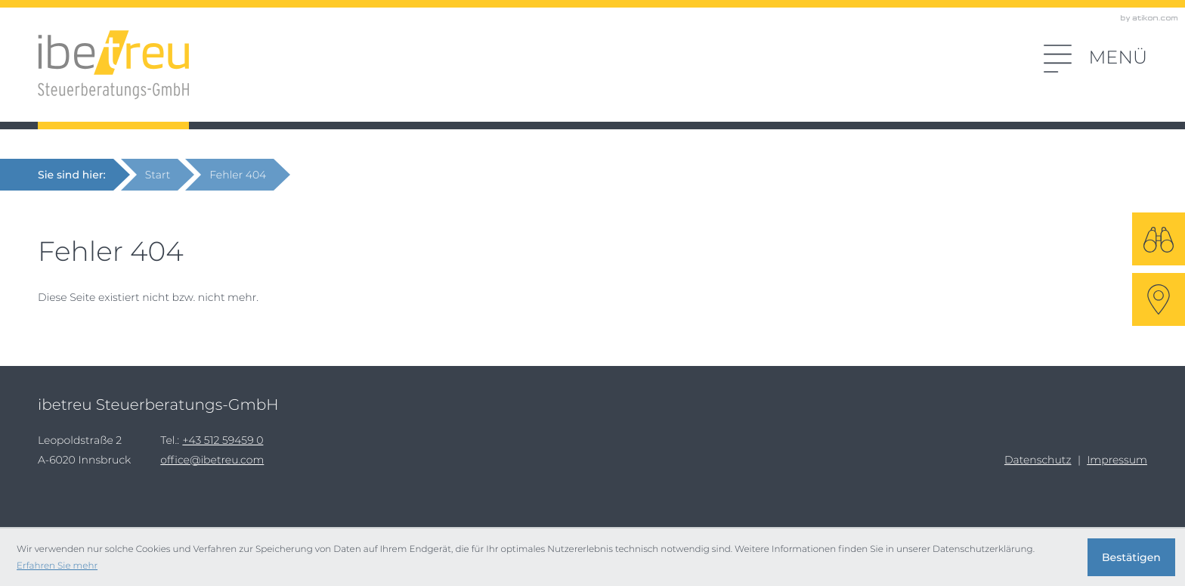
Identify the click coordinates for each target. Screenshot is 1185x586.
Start (158, 174)
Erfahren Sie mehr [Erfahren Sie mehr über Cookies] (57, 565)
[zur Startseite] (113, 65)
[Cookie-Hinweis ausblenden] (1131, 557)
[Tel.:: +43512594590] (222, 440)
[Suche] (1158, 238)
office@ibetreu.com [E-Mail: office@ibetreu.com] (212, 460)
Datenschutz (1038, 460)
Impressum (1117, 460)
